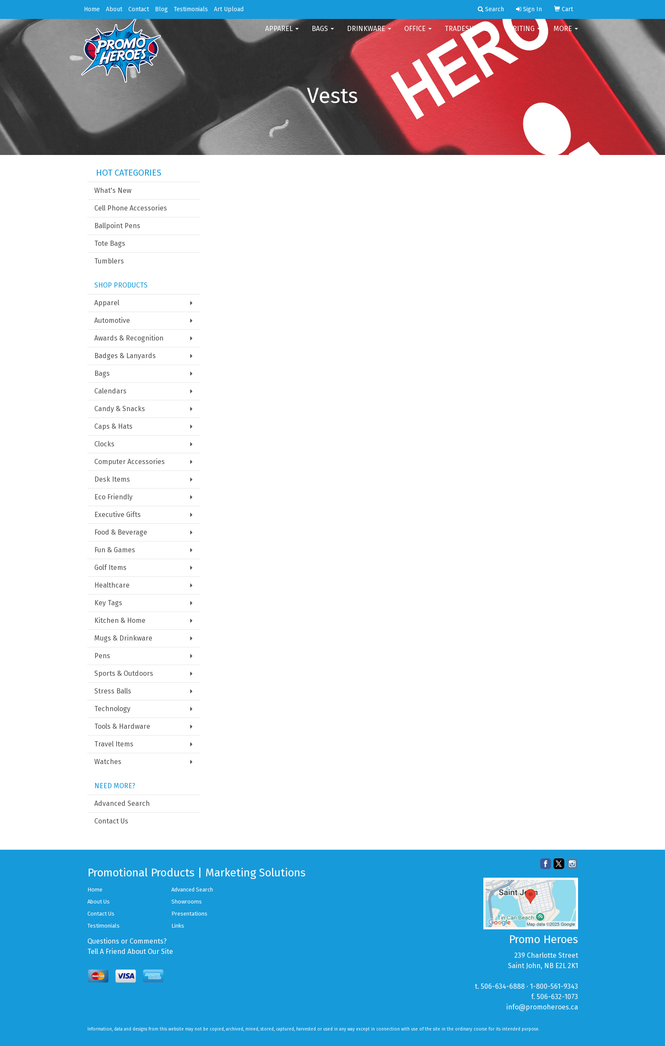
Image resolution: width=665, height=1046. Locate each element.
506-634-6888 (503, 986)
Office (418, 34)
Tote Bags (109, 243)
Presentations (189, 913)
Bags (323, 34)
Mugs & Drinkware (123, 638)
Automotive (112, 320)
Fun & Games (114, 550)
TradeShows (469, 34)
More (566, 34)
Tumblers (109, 261)
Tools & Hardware (122, 726)
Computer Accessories (129, 462)
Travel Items (113, 744)
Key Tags (108, 603)
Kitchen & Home (119, 620)
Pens (102, 656)
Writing (524, 34)
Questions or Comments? (127, 941)
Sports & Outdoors (123, 673)
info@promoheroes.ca (542, 1007)
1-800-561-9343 (554, 986)
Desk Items (112, 479)
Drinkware (369, 34)
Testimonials (191, 9)
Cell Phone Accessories (130, 208)
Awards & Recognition (129, 338)
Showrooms (186, 901)
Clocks (104, 444)
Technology (112, 709)
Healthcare (112, 585)
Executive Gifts (117, 515)
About (114, 9)
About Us (98, 901)
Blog (161, 9)
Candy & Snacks (119, 409)
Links (177, 925)
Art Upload (229, 9)
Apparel (282, 34)
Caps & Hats (113, 426)
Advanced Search (122, 803)
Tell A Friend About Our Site (130, 951)
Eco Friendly (113, 497)
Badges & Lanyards (125, 356)
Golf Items (110, 567)
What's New (112, 190)
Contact (138, 9)
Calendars (110, 391)
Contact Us (111, 821)
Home (92, 9)
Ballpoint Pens (117, 226)
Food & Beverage (120, 532)
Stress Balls (112, 691)
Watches (107, 762)
